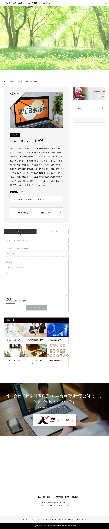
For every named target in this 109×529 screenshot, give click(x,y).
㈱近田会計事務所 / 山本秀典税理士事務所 (28, 3)
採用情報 (71, 519)
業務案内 (44, 519)
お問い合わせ (81, 519)
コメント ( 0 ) (20, 231)
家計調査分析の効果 (57, 360)
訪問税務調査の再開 (36, 340)
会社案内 (53, 519)
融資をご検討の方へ (14, 340)
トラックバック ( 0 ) (52, 231)
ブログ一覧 (62, 519)
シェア (21, 192)
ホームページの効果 (14, 360)
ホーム (25, 519)
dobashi (20, 199)
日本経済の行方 (56, 340)
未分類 (15, 135)
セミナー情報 (34, 519)
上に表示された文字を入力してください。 (18, 301)
